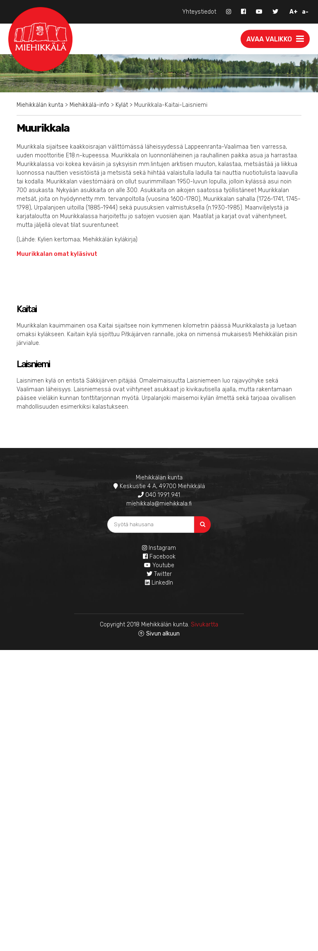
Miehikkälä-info (89, 104)
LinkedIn (159, 582)
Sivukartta (204, 624)
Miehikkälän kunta (40, 104)
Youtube (159, 565)
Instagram (159, 547)
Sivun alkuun (163, 633)
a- (305, 11)
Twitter (159, 574)
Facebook (159, 556)
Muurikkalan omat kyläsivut (58, 254)
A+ (293, 11)
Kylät (122, 104)
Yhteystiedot (199, 11)
